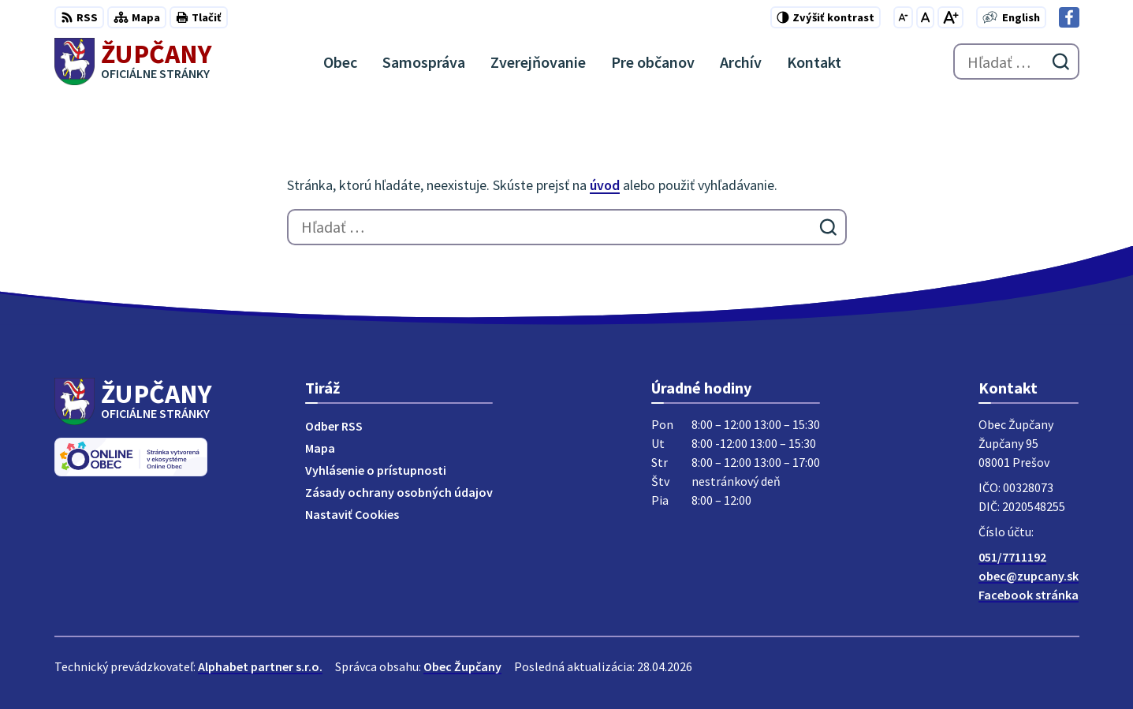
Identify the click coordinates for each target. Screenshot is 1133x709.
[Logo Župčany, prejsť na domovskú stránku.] (133, 61)
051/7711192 (1012, 557)
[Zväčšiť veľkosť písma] (950, 17)
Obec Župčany (462, 666)
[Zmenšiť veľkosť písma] (903, 17)
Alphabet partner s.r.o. (260, 666)
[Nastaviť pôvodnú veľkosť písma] (925, 17)
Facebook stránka (1028, 595)
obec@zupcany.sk (1028, 576)
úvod (605, 185)
